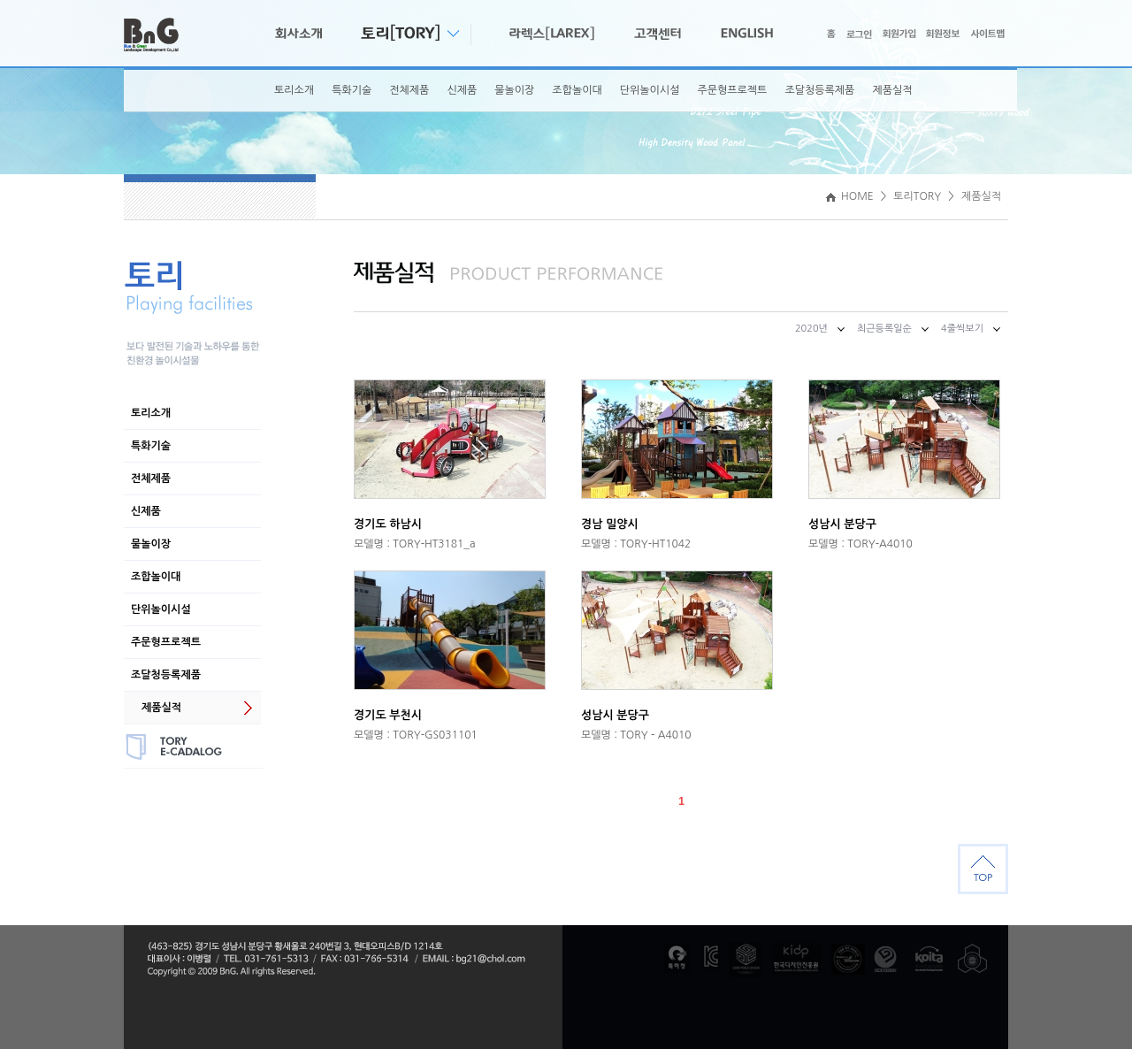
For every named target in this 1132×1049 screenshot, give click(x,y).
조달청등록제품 (819, 90)
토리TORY (917, 196)
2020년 (811, 328)
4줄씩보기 (962, 328)
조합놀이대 (576, 90)
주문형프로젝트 (732, 90)
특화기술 (351, 90)
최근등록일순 (884, 328)
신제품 (462, 90)
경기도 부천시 (388, 715)
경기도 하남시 (388, 524)
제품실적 (892, 90)
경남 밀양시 (610, 524)
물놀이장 (514, 90)
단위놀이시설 (650, 90)
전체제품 (409, 90)
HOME (850, 196)
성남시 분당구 (842, 524)
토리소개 (294, 90)
